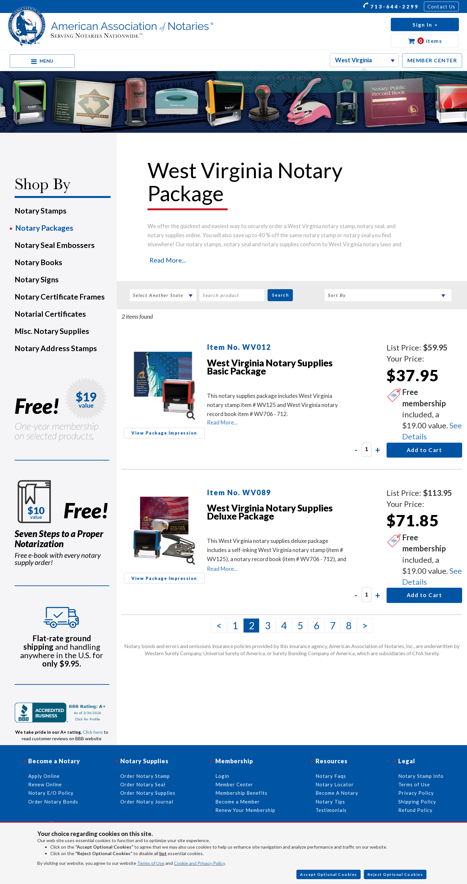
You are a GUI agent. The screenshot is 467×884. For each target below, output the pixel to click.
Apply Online (44, 776)
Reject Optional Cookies (395, 874)
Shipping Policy (417, 801)
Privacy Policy (416, 793)
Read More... (168, 260)
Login (222, 776)
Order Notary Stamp (145, 776)
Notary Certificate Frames (60, 296)
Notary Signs (37, 279)
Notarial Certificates (50, 313)
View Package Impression (164, 433)
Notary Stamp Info (421, 776)
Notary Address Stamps (56, 348)
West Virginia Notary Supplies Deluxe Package (270, 512)
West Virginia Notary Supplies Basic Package (270, 366)
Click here (93, 732)
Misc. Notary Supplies (52, 331)
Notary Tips (330, 801)
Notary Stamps (40, 210)
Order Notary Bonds (53, 801)
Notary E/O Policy (51, 793)
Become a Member (237, 801)
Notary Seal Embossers (55, 245)
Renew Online (45, 784)
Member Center (234, 784)
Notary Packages (44, 227)
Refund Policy (415, 810)
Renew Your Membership (245, 810)
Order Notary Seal (142, 784)
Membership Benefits (241, 793)
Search (280, 295)
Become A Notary (337, 793)
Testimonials (331, 810)
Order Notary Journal (146, 801)
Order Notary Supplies (147, 793)
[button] (425, 24)
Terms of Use (150, 863)
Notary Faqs (331, 776)
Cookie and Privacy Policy (199, 863)
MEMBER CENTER (432, 60)
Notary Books (38, 262)
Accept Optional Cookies (328, 874)
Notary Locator (335, 784)
